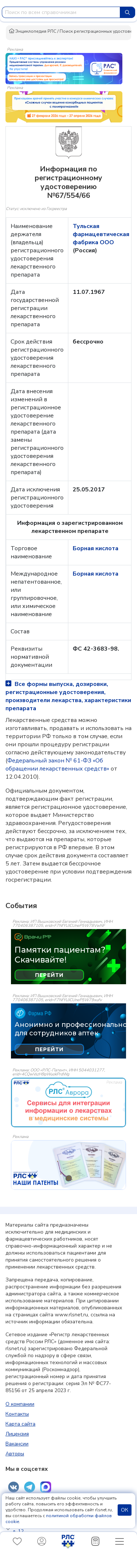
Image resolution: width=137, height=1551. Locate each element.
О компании (19, 1404)
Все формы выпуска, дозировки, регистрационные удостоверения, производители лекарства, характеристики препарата (68, 696)
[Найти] (127, 12)
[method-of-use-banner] (63, 68)
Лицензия (17, 1433)
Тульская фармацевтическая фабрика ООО (101, 234)
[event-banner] (68, 1102)
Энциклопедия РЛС (32, 31)
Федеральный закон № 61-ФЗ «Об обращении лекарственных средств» (57, 765)
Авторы (14, 1453)
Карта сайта (20, 1423)
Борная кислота (95, 548)
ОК (124, 1509)
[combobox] (61, 12)
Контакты (17, 1414)
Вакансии (16, 1443)
